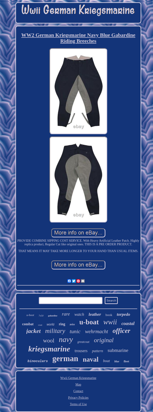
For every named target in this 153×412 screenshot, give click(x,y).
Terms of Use (78, 404)
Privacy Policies (78, 397)
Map (78, 384)
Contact (78, 391)
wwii (110, 322)
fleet (126, 361)
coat (40, 324)
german (65, 358)
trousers (81, 351)
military (55, 330)
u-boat (89, 322)
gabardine (53, 315)
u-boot (30, 315)
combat (28, 324)
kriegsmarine (49, 349)
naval (91, 359)
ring (62, 324)
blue (116, 361)
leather (95, 314)
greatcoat (83, 342)
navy (66, 339)
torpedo (123, 314)
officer (121, 330)
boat (106, 361)
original (104, 340)
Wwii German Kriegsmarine (78, 378)
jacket (33, 331)
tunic (75, 331)
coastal (127, 323)
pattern (97, 351)
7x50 (41, 315)
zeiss (72, 324)
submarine (118, 350)
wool (48, 340)
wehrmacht (96, 331)
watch (79, 314)
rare (66, 314)
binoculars (38, 361)
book (109, 315)
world (50, 324)
